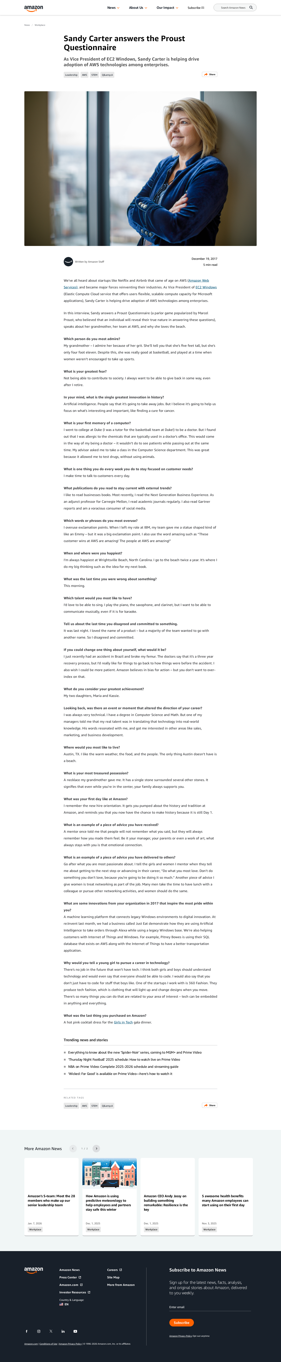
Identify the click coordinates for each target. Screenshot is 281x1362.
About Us (136, 7)
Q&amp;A (107, 74)
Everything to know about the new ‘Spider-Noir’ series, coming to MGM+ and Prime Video (134, 1052)
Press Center (70, 1277)
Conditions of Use (48, 1343)
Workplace (40, 25)
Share (209, 74)
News (111, 7)
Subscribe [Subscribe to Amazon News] (196, 7)
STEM (94, 74)
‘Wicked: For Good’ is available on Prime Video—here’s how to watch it (120, 1074)
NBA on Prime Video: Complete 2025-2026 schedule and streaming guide (123, 1066)
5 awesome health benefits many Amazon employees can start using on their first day (225, 1200)
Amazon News (69, 1270)
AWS (84, 74)
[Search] (233, 8)
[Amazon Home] (33, 9)
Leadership (71, 74)
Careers (114, 1270)
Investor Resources (75, 1292)
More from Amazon (121, 1285)
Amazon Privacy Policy (70, 1343)
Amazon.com (71, 1285)
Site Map (113, 1277)
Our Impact (165, 7)
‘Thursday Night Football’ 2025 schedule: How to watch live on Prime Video (124, 1059)
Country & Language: (71, 1299)
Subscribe (184, 1323)
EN (64, 1304)
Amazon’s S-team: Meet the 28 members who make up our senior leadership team (51, 1200)
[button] (118, 8)
